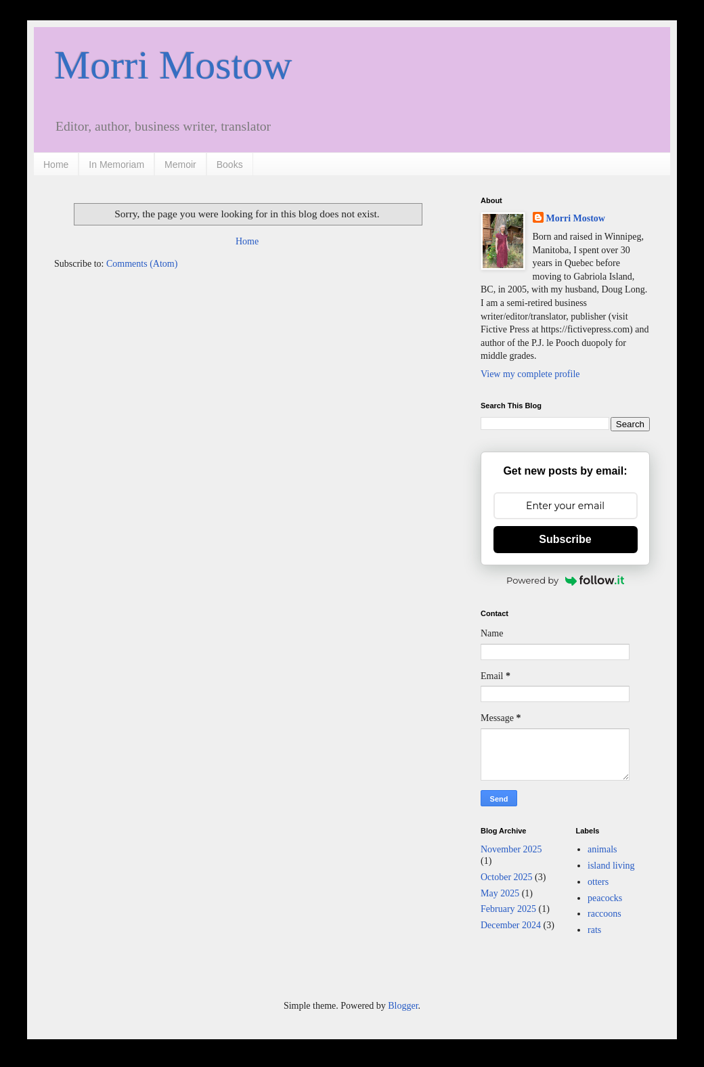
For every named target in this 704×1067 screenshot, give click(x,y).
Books (230, 164)
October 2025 (507, 877)
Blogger (403, 1006)
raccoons (604, 914)
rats (594, 930)
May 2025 (500, 893)
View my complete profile (530, 374)
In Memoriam (116, 164)
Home (55, 164)
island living (611, 866)
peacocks (605, 898)
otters (598, 882)
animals (602, 849)
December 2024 (511, 925)
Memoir (180, 164)
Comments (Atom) (141, 264)
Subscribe (565, 539)
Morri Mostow (173, 65)
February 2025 (508, 909)
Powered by (565, 580)
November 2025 (511, 849)
